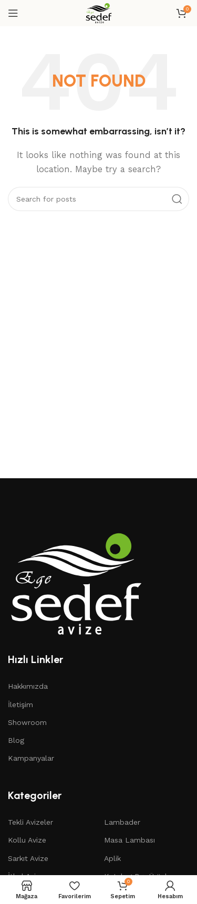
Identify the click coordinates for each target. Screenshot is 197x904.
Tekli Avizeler (30, 822)
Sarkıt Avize (28, 858)
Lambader (122, 822)
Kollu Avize (27, 840)
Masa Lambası (129, 840)
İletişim (20, 704)
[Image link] (76, 582)
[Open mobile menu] (13, 13)
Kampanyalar (31, 758)
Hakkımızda (28, 686)
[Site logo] (98, 12)
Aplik (112, 858)
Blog (16, 740)
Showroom (27, 722)
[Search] (98, 199)
